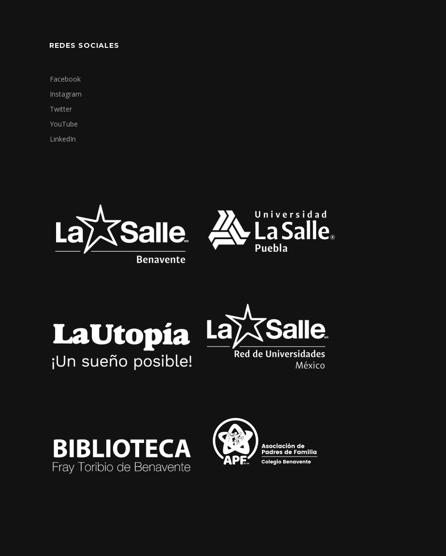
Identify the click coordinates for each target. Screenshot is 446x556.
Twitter (61, 109)
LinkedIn (63, 138)
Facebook (65, 79)
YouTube (64, 123)
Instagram (66, 94)
